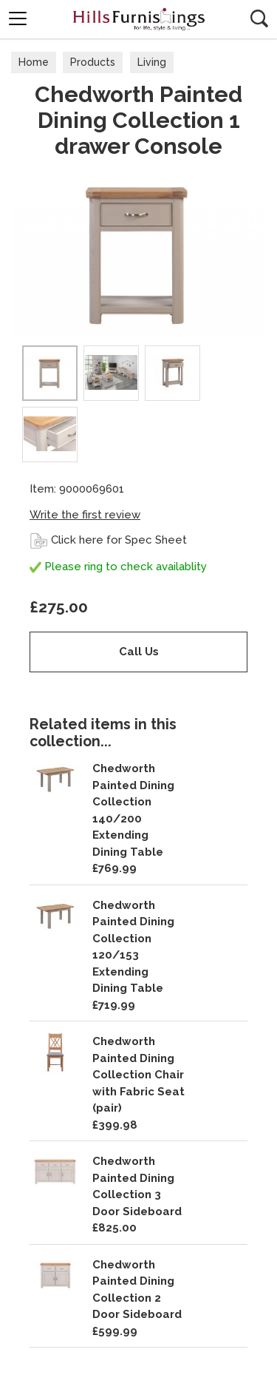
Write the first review (85, 514)
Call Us (139, 651)
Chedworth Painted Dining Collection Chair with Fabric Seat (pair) (138, 1075)
